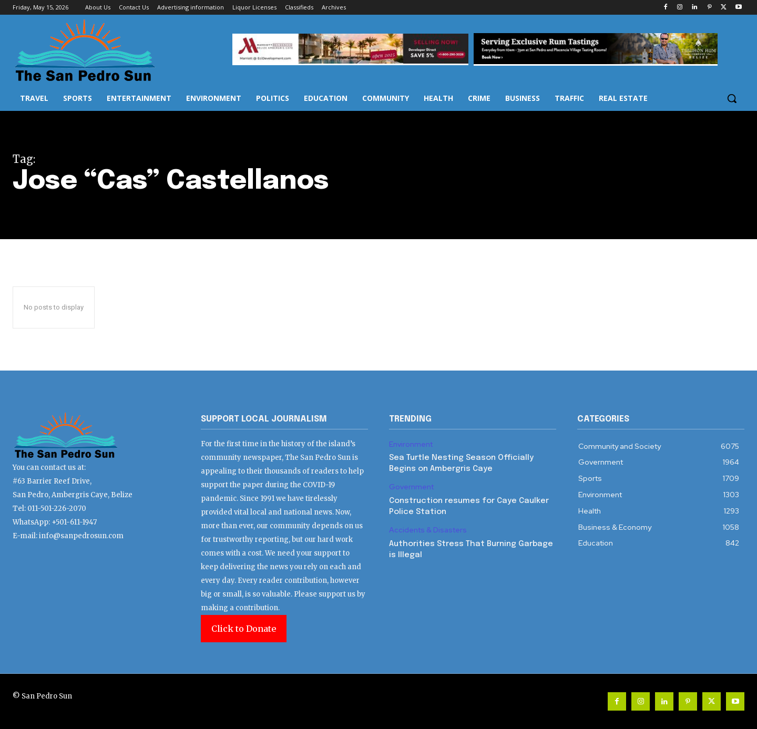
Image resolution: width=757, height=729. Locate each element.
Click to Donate (243, 628)
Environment (411, 444)
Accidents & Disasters (428, 530)
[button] (731, 98)
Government (411, 486)
